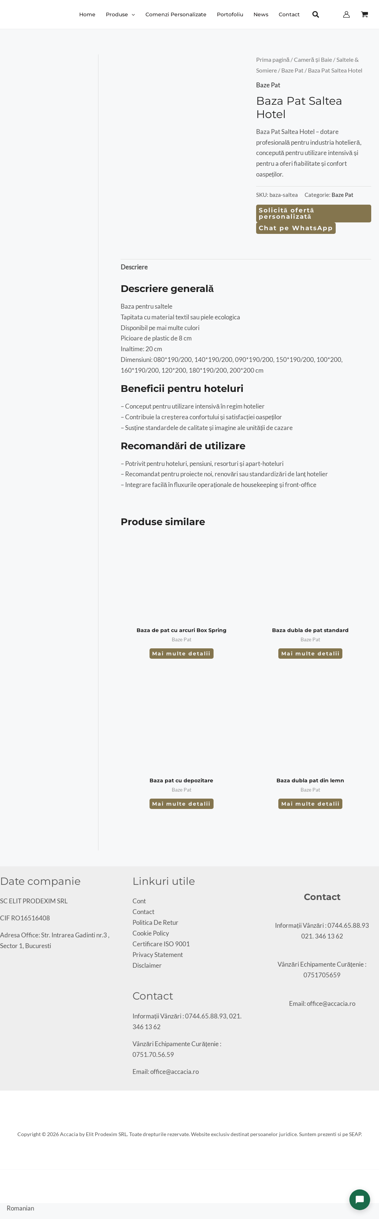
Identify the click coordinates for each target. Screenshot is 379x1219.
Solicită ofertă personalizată (287, 213)
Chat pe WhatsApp (296, 228)
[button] (131, 14)
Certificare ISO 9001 (161, 944)
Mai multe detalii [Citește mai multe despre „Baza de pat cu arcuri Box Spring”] (181, 653)
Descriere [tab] (134, 267)
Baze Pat (292, 70)
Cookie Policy (151, 933)
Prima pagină (273, 59)
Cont (139, 901)
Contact (143, 912)
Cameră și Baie (313, 59)
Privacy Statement (158, 954)
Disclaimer (147, 965)
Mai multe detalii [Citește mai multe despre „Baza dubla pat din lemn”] (310, 803)
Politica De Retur (155, 922)
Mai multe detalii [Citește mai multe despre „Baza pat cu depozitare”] (181, 803)
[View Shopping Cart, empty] (365, 14)
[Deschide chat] (359, 1199)
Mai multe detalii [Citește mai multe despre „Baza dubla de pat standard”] (310, 653)
